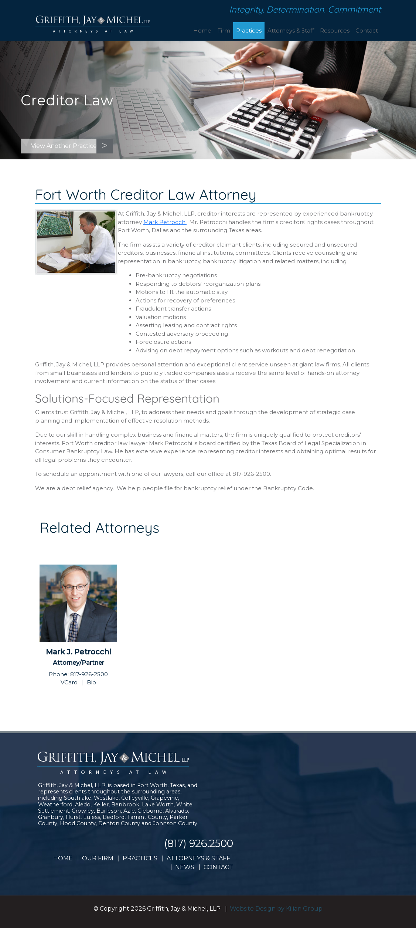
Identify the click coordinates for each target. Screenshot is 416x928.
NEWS (184, 867)
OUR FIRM (97, 858)
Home (202, 30)
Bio (91, 682)
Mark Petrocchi (165, 222)
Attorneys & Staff (290, 30)
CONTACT (218, 867)
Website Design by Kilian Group (276, 908)
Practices (249, 30)
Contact (366, 30)
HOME (63, 858)
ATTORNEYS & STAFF (198, 858)
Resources (334, 30)
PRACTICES (140, 858)
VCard (69, 682)
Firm (223, 30)
